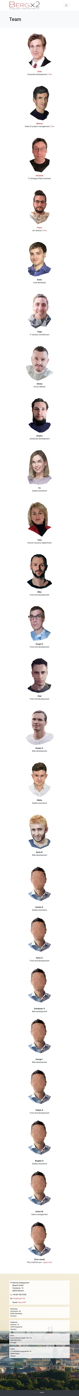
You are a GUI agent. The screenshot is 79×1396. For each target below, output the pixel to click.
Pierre (39, 228)
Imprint (32, 1378)
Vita (50, 74)
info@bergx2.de (18, 1298)
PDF (24, 1302)
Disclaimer (39, 1378)
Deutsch (35, 1392)
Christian (39, 175)
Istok (39, 71)
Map (20, 1302)
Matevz (39, 123)
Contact (47, 1378)
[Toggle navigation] (66, 5)
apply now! (47, 1262)
